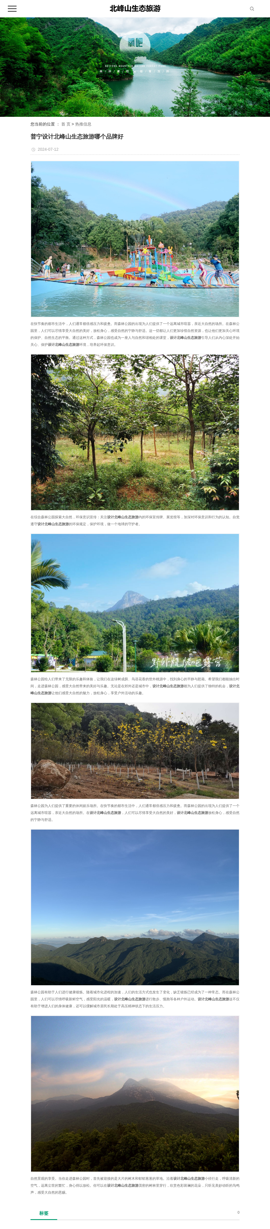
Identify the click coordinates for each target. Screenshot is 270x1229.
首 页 (66, 124)
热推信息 (83, 124)
